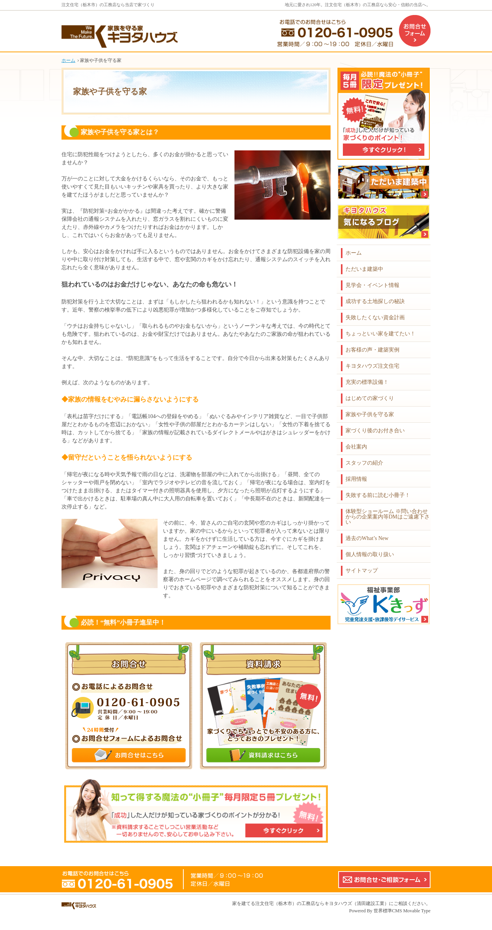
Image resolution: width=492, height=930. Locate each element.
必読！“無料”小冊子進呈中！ (123, 622)
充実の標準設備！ (367, 382)
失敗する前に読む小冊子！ (378, 495)
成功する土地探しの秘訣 (375, 301)
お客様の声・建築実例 (372, 350)
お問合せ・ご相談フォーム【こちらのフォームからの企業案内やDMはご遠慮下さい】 (384, 879)
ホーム (354, 253)
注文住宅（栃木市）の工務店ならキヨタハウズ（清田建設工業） (322, 903)
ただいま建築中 (364, 269)
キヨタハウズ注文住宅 (372, 366)
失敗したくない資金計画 (375, 317)
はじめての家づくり (370, 398)
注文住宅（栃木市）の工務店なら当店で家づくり (108, 4)
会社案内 (356, 447)
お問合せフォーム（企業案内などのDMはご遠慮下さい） (414, 31)
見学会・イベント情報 (372, 285)
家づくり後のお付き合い (375, 430)
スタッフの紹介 (364, 463)
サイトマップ (362, 570)
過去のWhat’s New (367, 538)
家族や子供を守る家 (370, 414)
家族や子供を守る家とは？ (120, 132)
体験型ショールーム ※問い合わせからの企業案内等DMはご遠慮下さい (388, 516)
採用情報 (356, 479)
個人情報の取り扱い (370, 554)
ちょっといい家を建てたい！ (381, 334)
